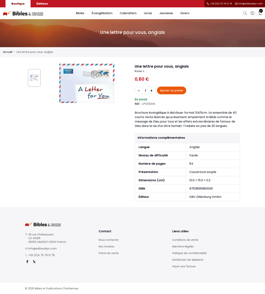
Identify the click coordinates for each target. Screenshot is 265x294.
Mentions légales (183, 246)
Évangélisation (102, 13)
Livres (148, 13)
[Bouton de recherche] (245, 13)
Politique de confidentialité (189, 253)
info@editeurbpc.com (250, 3)
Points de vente (109, 253)
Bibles (80, 13)
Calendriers (128, 13)
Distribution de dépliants (187, 260)
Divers (184, 13)
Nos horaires (106, 246)
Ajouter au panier (171, 90)
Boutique (18, 4)
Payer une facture (184, 266)
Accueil (7, 52)
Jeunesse (166, 13)
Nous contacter (109, 240)
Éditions (42, 4)
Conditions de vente (185, 240)
